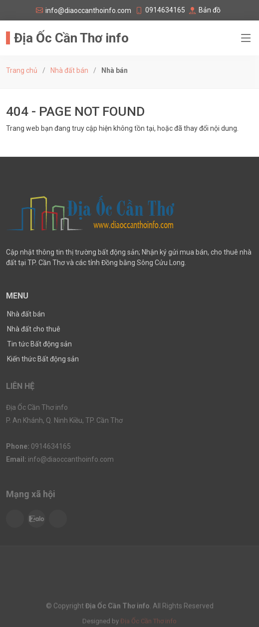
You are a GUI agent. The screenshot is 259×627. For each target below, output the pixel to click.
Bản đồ (210, 10)
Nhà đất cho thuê (33, 328)
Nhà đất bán (69, 70)
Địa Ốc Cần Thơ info (71, 37)
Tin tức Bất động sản (39, 343)
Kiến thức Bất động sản (43, 358)
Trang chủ (21, 70)
